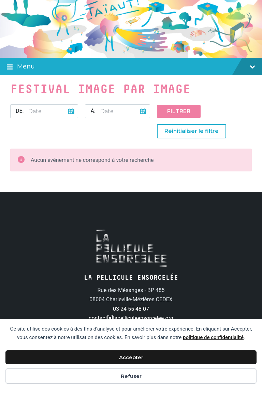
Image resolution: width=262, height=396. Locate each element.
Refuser (131, 376)
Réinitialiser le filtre (191, 131)
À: (92, 111)
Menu (131, 67)
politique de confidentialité (213, 337)
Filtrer (178, 111)
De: (20, 111)
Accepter (131, 357)
